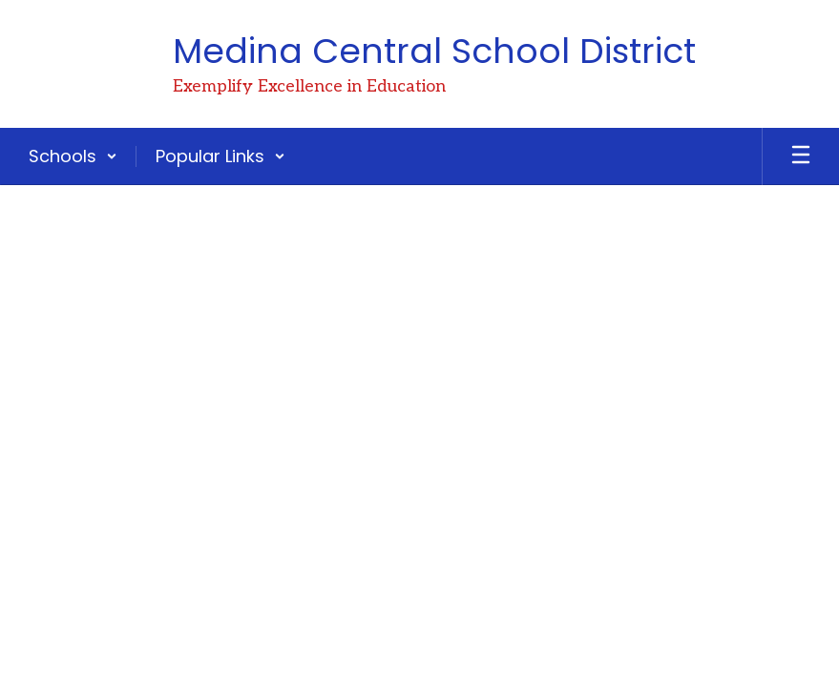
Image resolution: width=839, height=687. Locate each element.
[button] (73, 156)
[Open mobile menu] (801, 156)
